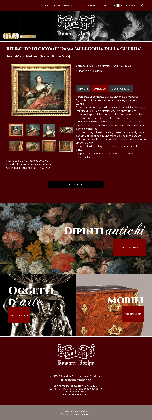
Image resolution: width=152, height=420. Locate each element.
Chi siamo (56, 6)
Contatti (103, 6)
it (118, 5)
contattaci (121, 88)
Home (47, 6)
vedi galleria (129, 247)
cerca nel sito (135, 6)
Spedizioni (92, 6)
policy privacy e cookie (76, 411)
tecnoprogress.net (82, 414)
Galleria (80, 6)
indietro (76, 184)
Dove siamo (68, 6)
